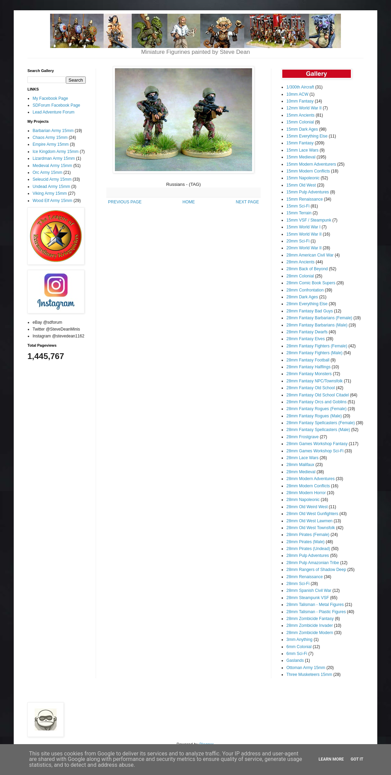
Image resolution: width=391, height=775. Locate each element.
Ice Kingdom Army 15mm (56, 151)
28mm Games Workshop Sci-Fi (314, 451)
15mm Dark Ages (302, 129)
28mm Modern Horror (306, 492)
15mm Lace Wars (302, 150)
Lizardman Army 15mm (54, 158)
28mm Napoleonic (303, 499)
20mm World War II (304, 248)
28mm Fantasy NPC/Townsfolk (314, 381)
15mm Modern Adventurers (311, 164)
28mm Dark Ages (302, 297)
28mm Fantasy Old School (310, 387)
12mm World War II (304, 108)
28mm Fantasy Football (307, 360)
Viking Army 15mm (50, 193)
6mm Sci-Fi (296, 653)
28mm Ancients (300, 262)
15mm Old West (301, 185)
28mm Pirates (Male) (305, 541)
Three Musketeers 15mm (309, 674)
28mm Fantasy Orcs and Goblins (316, 402)
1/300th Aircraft (300, 87)
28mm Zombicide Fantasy (310, 618)
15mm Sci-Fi (297, 206)
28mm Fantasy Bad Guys (309, 311)
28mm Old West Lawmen (309, 520)
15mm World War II (304, 234)
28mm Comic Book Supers (310, 283)
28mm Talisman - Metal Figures (315, 604)
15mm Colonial (300, 122)
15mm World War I (303, 227)
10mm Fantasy (299, 101)
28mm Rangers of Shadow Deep (316, 569)
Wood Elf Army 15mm (52, 200)
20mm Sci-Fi (297, 241)
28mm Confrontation (305, 290)
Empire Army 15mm (51, 144)
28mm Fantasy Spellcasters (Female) (320, 422)
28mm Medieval (301, 471)
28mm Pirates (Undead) (308, 548)
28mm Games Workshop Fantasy (317, 443)
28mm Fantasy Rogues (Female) (316, 408)
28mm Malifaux (300, 464)
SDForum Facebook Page (56, 105)
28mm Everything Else (307, 303)
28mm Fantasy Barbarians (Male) (316, 325)
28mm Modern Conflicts (308, 486)
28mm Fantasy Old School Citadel (317, 395)
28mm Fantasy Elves (305, 338)
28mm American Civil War (310, 255)
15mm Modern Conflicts (308, 171)
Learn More (331, 759)
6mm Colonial (298, 646)
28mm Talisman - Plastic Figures (316, 611)
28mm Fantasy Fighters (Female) (316, 346)
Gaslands (295, 660)
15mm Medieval (301, 157)
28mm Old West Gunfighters (312, 513)
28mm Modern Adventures (310, 478)
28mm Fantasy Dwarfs (307, 332)
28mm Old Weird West (307, 506)
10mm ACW (297, 94)
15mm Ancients (300, 115)
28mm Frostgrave (302, 436)
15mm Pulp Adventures (307, 192)
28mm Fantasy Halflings (308, 367)
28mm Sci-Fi (297, 583)
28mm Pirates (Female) (307, 534)
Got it (357, 759)
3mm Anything (299, 639)
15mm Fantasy (299, 143)
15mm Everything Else (307, 136)
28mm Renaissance (304, 576)
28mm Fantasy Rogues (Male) (314, 416)
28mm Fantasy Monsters (309, 373)
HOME (188, 202)
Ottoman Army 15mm (305, 667)
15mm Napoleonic (303, 178)
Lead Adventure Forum (53, 112)
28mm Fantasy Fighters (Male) (314, 352)
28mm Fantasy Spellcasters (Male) (318, 429)
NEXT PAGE (247, 202)
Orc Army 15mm (47, 172)
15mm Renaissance (304, 199)
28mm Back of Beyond (307, 268)
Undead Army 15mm (51, 186)
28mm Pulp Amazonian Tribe (312, 562)
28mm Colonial (300, 276)
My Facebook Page (50, 98)
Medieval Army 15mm (52, 165)
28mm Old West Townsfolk (310, 527)
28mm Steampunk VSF (307, 597)
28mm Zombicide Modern (309, 632)
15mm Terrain (298, 213)
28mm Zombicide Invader (309, 625)
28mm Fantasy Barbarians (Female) (319, 317)
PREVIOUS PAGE (125, 202)
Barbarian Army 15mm (53, 130)
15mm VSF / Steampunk (308, 220)
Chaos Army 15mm (50, 137)
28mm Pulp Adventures (307, 555)
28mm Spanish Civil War (308, 590)
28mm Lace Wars (302, 457)
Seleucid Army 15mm (52, 179)
